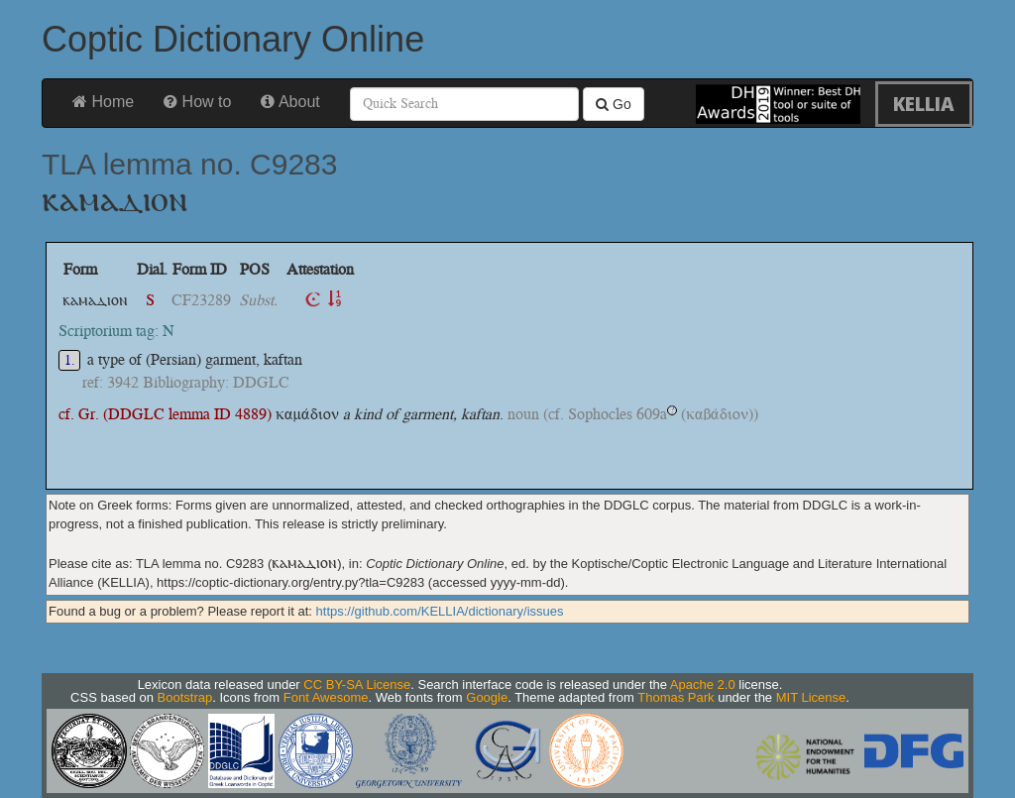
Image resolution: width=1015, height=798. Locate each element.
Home (103, 101)
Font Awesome (326, 697)
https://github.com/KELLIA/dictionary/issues (440, 611)
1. (69, 360)
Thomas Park (675, 697)
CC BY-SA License (356, 684)
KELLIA (924, 103)
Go (613, 104)
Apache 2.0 (702, 684)
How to (197, 101)
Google (487, 697)
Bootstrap (185, 697)
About (290, 101)
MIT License (811, 697)
